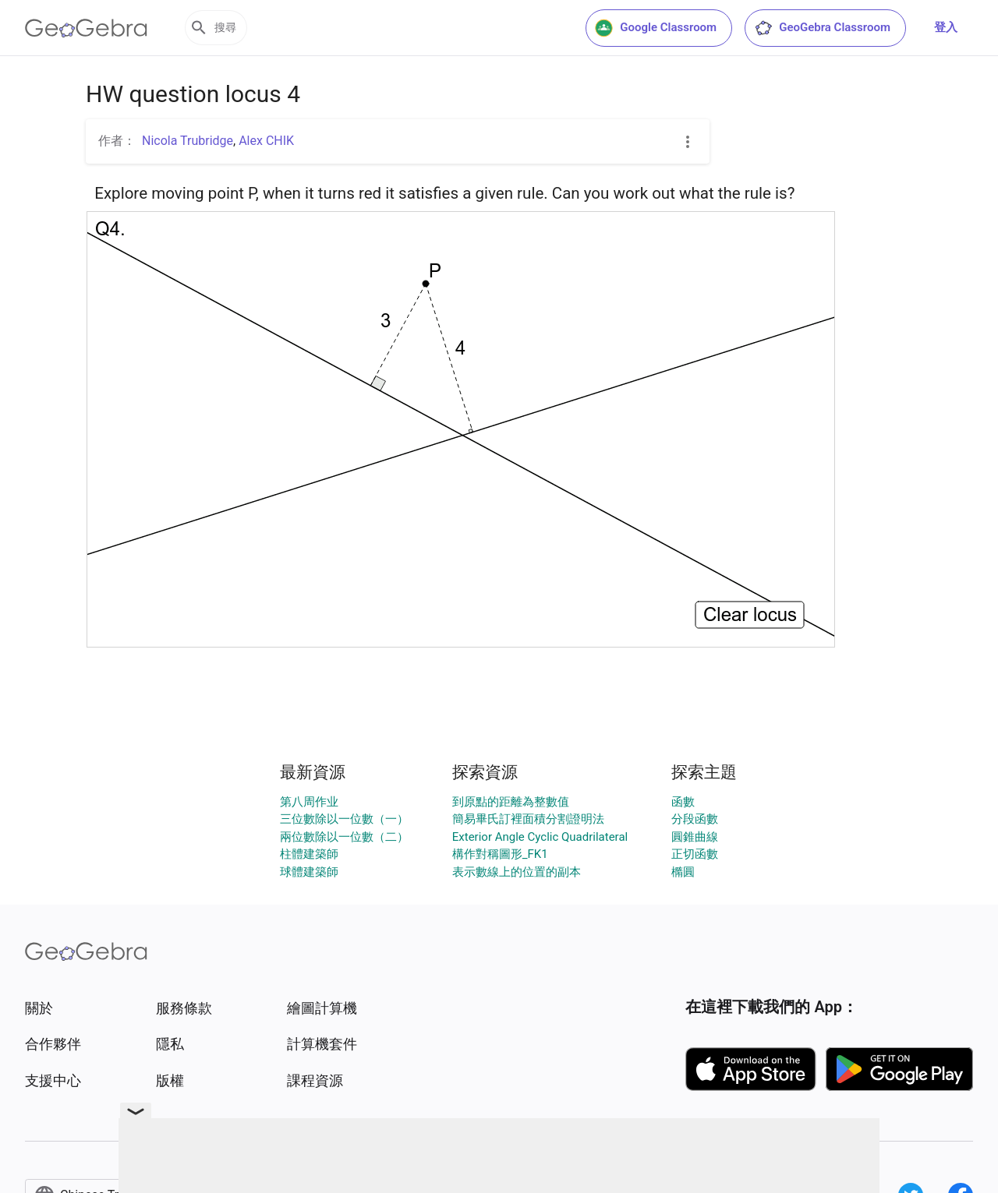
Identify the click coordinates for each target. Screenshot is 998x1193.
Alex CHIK (266, 140)
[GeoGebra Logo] (86, 28)
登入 (945, 27)
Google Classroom (656, 28)
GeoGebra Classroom (822, 28)
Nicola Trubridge (187, 140)
